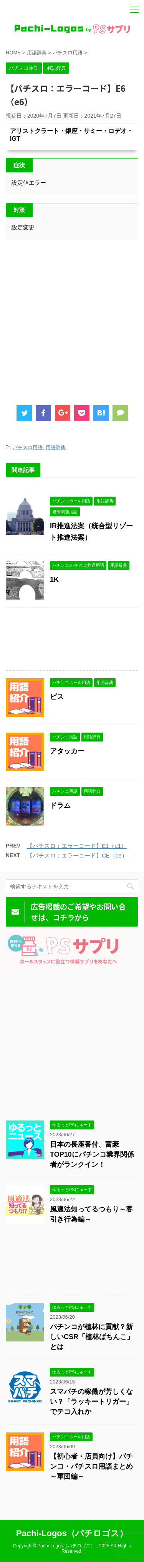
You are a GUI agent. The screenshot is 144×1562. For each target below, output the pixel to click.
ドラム (60, 805)
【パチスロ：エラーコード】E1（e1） (77, 846)
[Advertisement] (72, 320)
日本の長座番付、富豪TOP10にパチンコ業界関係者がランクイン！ (92, 1154)
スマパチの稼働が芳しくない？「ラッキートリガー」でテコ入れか (91, 1401)
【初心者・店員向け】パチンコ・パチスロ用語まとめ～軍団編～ (91, 1466)
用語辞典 (56, 447)
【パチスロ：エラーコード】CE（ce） (77, 855)
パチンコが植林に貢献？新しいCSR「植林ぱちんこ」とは (92, 1337)
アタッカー (67, 751)
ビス (57, 697)
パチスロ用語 (28, 447)
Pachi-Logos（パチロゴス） (72, 1533)
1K (54, 579)
